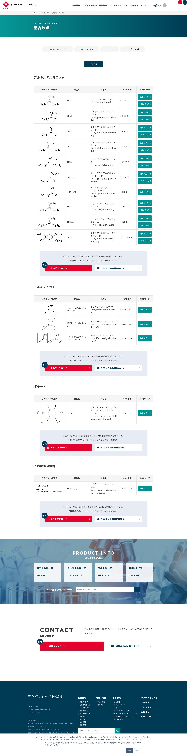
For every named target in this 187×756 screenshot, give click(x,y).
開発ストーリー (102, 705)
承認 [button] (129, 750)
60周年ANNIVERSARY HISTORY (125, 716)
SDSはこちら (144, 104)
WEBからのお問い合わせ (112, 268)
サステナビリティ (103, 5)
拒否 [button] (137, 750)
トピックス (130, 5)
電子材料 (83, 719)
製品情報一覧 (84, 702)
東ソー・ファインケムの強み (124, 710)
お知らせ (141, 5)
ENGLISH (146, 716)
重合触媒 (83, 716)
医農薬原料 (83, 722)
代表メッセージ (119, 705)
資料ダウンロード (56, 267)
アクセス (118, 5)
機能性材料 (83, 725)
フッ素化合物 (84, 708)
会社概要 (117, 702)
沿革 (115, 708)
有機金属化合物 (85, 705)
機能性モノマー (85, 713)
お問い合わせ (180, 7)
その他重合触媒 (132, 49)
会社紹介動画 (118, 719)
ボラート (109, 49)
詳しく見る (144, 97)
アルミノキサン (86, 49)
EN (149, 5)
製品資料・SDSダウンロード (167, 8)
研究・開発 (101, 702)
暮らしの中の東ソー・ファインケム (126, 713)
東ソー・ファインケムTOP (41, 13)
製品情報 (54, 13)
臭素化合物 (83, 710)
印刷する (93, 64)
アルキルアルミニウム (57, 49)
